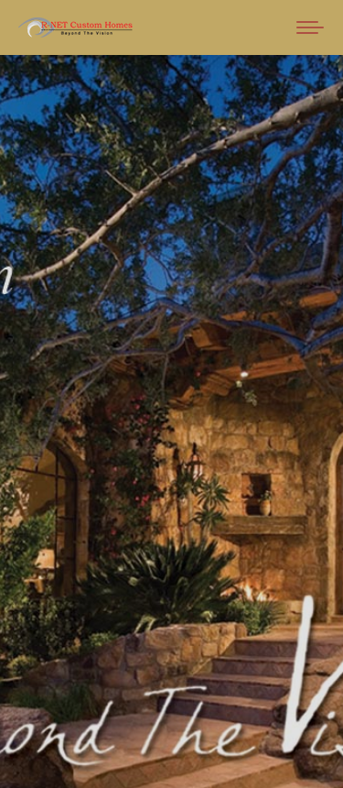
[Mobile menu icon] (310, 27)
